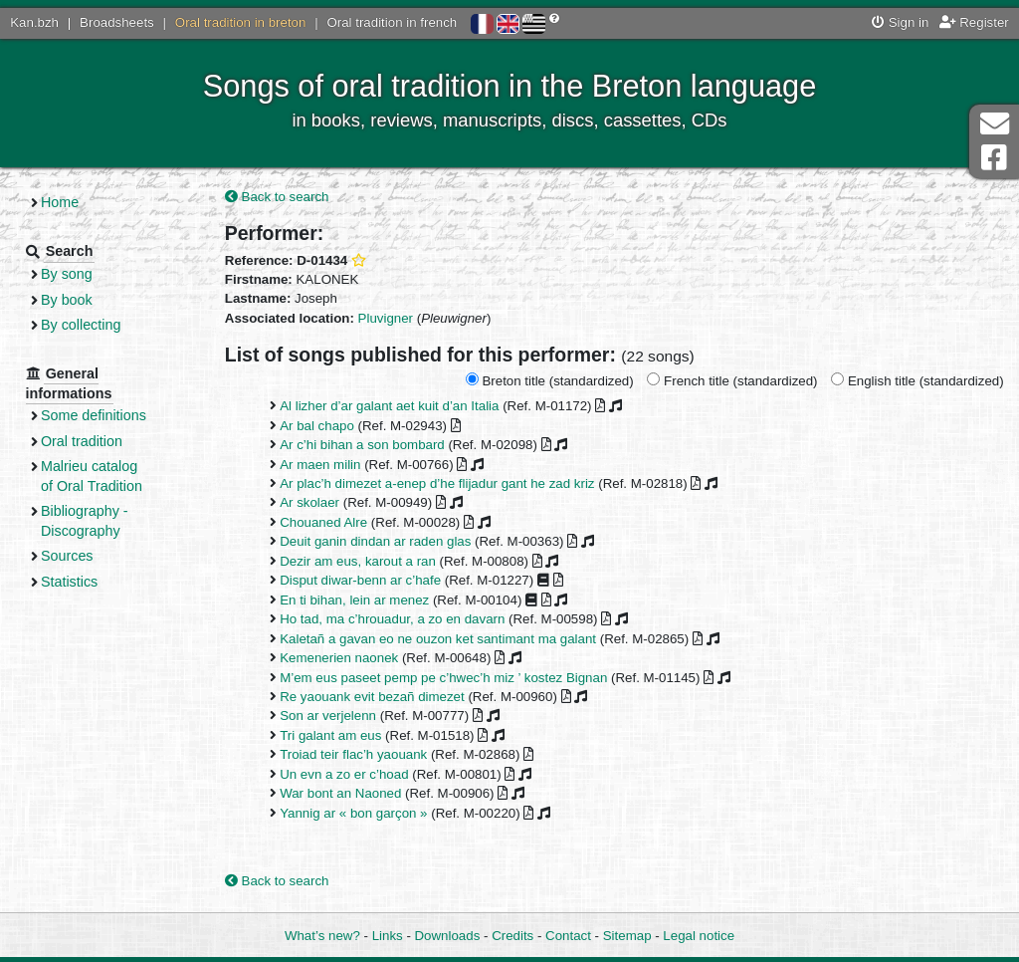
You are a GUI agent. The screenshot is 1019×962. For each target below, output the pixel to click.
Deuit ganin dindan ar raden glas (375, 541)
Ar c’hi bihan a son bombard (362, 444)
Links (387, 935)
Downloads (448, 935)
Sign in (900, 22)
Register (974, 22)
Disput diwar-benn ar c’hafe (360, 580)
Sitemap (627, 935)
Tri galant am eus (330, 735)
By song (67, 274)
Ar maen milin (320, 464)
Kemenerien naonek (339, 657)
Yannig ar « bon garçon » (353, 813)
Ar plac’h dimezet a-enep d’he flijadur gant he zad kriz (437, 483)
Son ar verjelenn (328, 715)
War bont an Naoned (340, 793)
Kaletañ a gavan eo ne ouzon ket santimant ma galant (438, 638)
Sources (67, 556)
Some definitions (93, 415)
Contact (568, 935)
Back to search (277, 196)
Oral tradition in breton (240, 22)
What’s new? (322, 935)
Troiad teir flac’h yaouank (353, 754)
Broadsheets (117, 22)
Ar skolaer (309, 502)
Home (60, 202)
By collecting (80, 325)
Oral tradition (81, 441)
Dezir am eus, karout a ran (358, 561)
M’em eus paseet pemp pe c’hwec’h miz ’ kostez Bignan (443, 677)
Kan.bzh (34, 22)
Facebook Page (994, 157)
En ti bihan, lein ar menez (354, 600)
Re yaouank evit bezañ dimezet (372, 696)
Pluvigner (385, 318)
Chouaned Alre (323, 522)
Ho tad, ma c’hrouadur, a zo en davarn (392, 618)
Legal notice (698, 935)
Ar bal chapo (317, 425)
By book (67, 300)
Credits (512, 935)
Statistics (69, 582)
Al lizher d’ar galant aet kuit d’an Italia (389, 405)
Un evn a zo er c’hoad (344, 774)
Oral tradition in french (391, 22)
